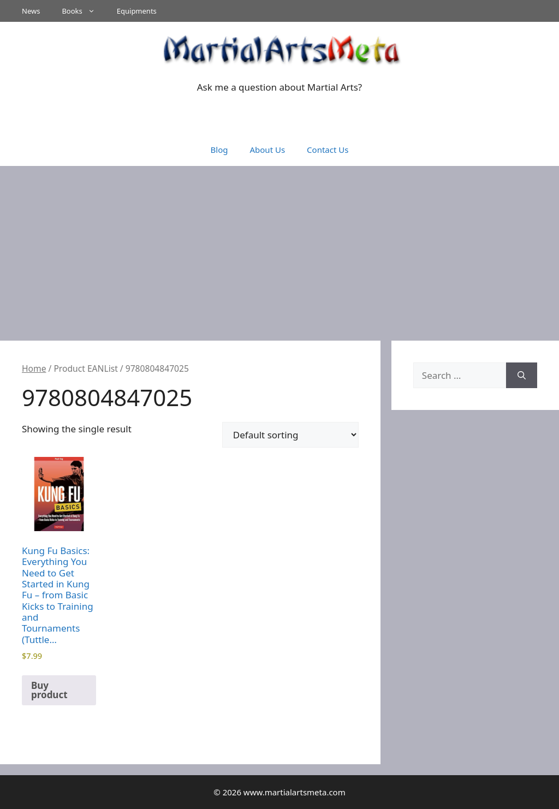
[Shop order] (290, 435)
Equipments (137, 11)
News (31, 11)
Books (83, 11)
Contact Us (327, 149)
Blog (219, 149)
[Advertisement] (279, 247)
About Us (267, 149)
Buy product (49, 690)
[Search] (521, 375)
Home (34, 368)
